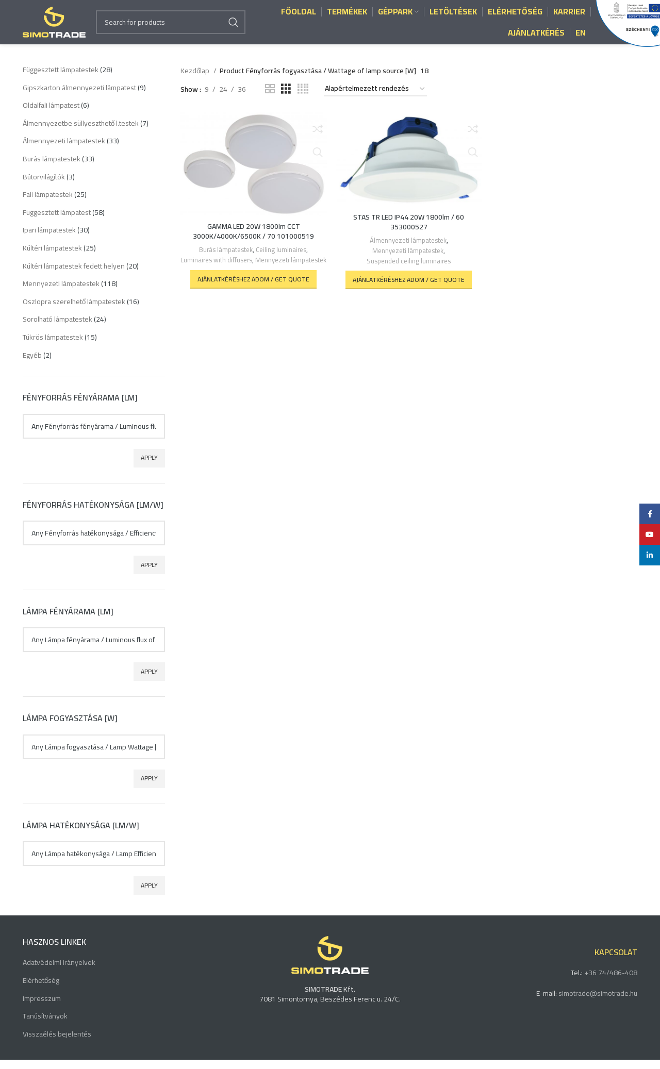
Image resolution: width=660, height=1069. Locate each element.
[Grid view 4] (303, 98)
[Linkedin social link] (649, 555)
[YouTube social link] (649, 534)
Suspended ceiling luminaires (409, 268)
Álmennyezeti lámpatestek (408, 249)
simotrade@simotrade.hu (597, 1002)
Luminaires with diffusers (252, 268)
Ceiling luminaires (281, 258)
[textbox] (93, 435)
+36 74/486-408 (610, 982)
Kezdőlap (195, 80)
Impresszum (42, 1008)
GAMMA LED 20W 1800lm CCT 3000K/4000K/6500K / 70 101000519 (253, 240)
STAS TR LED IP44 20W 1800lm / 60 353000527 (408, 230)
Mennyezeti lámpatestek (253, 277)
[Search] (170, 27)
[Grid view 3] (286, 98)
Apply (149, 467)
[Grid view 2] (270, 98)
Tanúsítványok (45, 1026)
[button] (253, 296)
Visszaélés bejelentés (57, 1044)
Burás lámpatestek (225, 258)
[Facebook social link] (649, 514)
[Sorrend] (375, 98)
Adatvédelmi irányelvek (59, 972)
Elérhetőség (41, 990)
